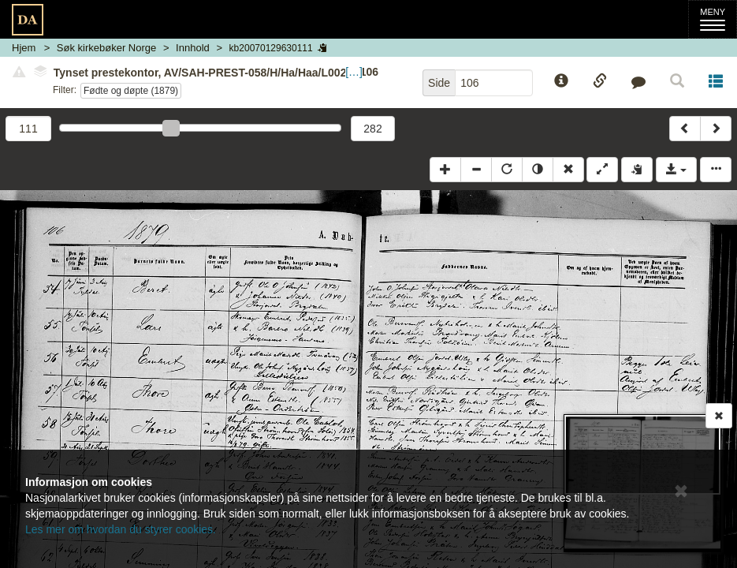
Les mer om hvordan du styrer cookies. (120, 529)
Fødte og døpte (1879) (131, 90)
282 (372, 128)
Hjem (23, 48)
